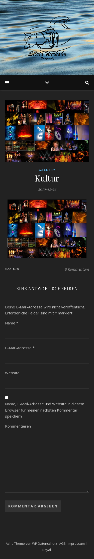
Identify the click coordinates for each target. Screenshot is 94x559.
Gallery (47, 170)
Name (11, 322)
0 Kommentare (77, 269)
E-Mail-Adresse (20, 347)
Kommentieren (18, 426)
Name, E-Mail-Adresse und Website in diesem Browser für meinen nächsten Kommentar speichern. (44, 410)
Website (12, 372)
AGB (62, 543)
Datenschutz (47, 543)
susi (16, 269)
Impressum (76, 543)
